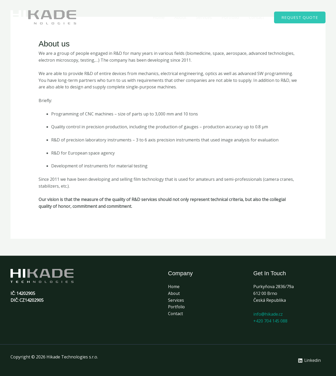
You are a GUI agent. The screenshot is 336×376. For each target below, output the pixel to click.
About (184, 17)
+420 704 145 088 (270, 321)
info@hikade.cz (268, 314)
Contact (257, 17)
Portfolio (232, 17)
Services (207, 17)
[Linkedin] (309, 360)
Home (164, 17)
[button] (300, 17)
